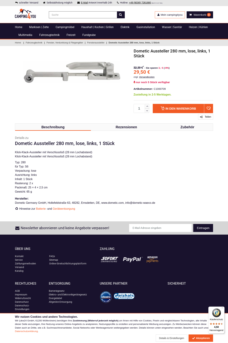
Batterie (41, 208)
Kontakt (19, 256)
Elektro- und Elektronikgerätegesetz (68, 294)
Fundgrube (89, 35)
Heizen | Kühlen (198, 27)
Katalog (19, 270)
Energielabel (55, 298)
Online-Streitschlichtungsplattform (67, 263)
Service (19, 259)
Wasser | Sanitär (172, 27)
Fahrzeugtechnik (49, 35)
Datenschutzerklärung (26, 331)
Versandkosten (146, 77)
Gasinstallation (145, 27)
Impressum (21, 294)
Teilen (205, 116)
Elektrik (125, 27)
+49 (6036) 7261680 (140, 2)
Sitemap (53, 259)
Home (18, 27)
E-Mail (84, 2)
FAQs (52, 256)
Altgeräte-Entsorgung (60, 301)
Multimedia (25, 35)
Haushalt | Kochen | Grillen (97, 27)
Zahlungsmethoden (25, 263)
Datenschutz (22, 301)
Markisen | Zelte (39, 27)
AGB (17, 290)
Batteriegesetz (56, 290)
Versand (19, 267)
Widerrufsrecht (23, 298)
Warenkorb (178, 108)
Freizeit (71, 35)
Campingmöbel (65, 27)
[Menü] (222, 309)
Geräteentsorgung (64, 208)
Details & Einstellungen (171, 338)
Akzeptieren (201, 338)
